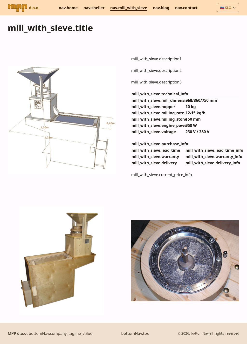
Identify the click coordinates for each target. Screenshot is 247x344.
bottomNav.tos (135, 333)
